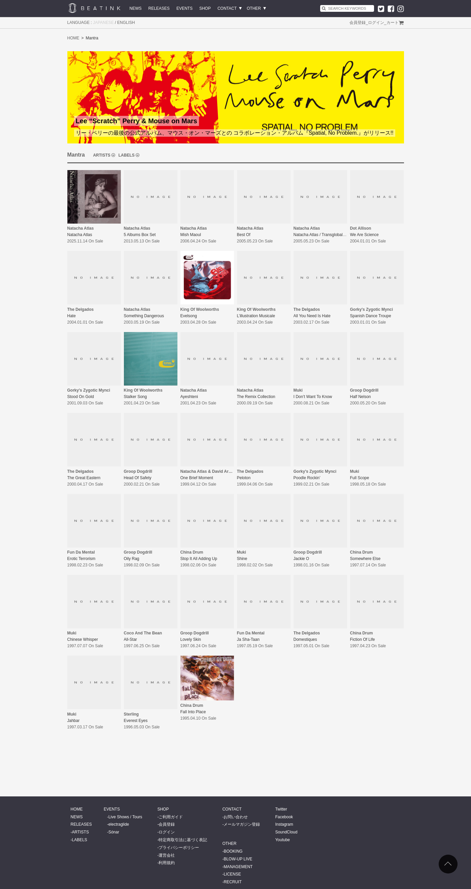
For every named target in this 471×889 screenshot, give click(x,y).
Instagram (284, 824)
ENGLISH (126, 22)
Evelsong (188, 316)
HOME (73, 38)
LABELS (127, 155)
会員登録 (357, 22)
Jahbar (73, 720)
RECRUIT (232, 882)
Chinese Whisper (82, 639)
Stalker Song (135, 396)
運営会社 (167, 855)
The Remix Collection (256, 396)
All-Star (130, 639)
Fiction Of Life (362, 639)
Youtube (282, 839)
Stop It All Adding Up (198, 558)
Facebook (284, 817)
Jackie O (301, 558)
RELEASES (159, 8)
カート (392, 22)
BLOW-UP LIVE (238, 859)
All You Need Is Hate (312, 316)
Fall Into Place (193, 712)
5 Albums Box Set (140, 234)
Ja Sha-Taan (248, 639)
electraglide (118, 824)
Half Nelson (360, 396)
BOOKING (233, 851)
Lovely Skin (190, 639)
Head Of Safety (138, 477)
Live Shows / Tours (125, 817)
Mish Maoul (190, 234)
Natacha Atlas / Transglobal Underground (330, 234)
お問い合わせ (236, 817)
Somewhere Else (365, 558)
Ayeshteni (189, 396)
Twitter (281, 809)
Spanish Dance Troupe (370, 316)
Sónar (113, 832)
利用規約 (167, 862)
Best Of (243, 234)
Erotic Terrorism (81, 558)
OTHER (254, 8)
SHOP (205, 8)
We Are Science (364, 234)
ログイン (376, 22)
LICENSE (232, 874)
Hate (71, 316)
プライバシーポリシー (179, 847)
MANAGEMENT (238, 866)
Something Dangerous (144, 316)
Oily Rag (131, 558)
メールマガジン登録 (242, 824)
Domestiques (305, 639)
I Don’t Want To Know (313, 396)
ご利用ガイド (171, 817)
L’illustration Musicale (256, 316)
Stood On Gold (80, 396)
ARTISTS (101, 155)
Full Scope (359, 477)
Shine (242, 558)
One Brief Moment (196, 477)
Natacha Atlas (79, 234)
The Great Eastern (84, 477)
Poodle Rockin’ (307, 477)
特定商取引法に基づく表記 (183, 839)
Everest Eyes (136, 720)
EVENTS (184, 8)
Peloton (244, 477)
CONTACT (227, 8)
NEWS (136, 8)
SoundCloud (286, 832)
